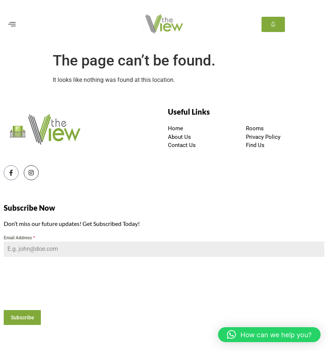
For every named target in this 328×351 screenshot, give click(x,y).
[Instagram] (31, 172)
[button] (269, 334)
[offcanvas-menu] (12, 24)
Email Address (19, 237)
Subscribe (22, 317)
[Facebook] (11, 172)
